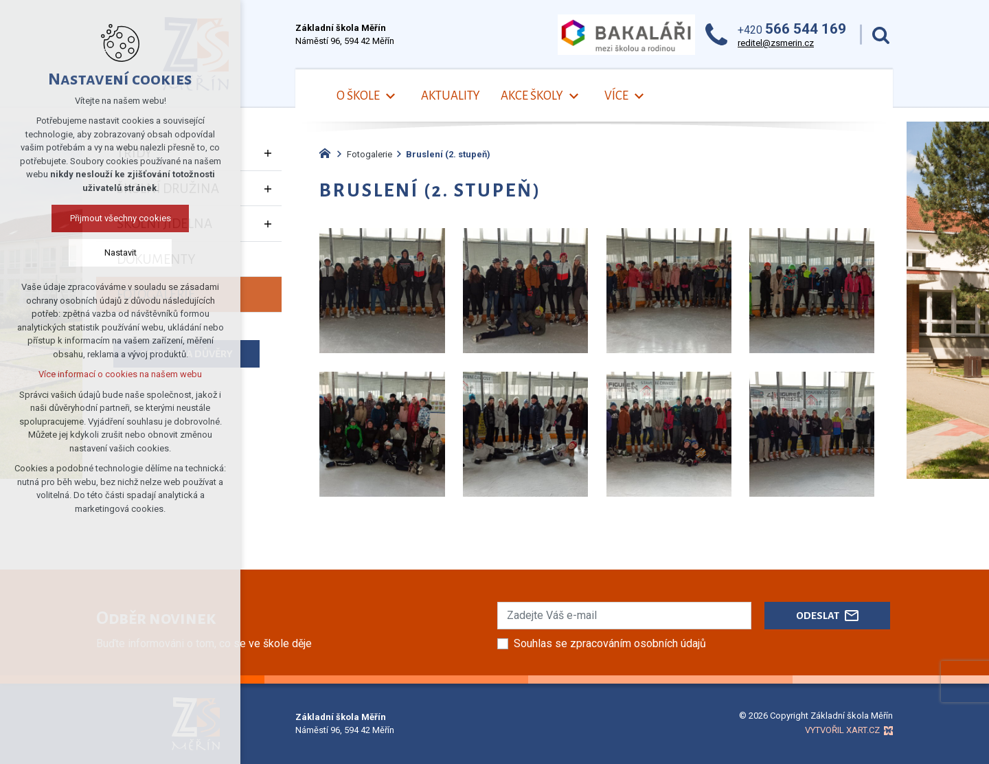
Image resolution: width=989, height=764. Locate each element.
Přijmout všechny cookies (120, 218)
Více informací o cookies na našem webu (120, 374)
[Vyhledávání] (880, 34)
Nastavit (120, 252)
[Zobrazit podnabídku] (390, 96)
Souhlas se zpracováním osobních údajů (610, 643)
